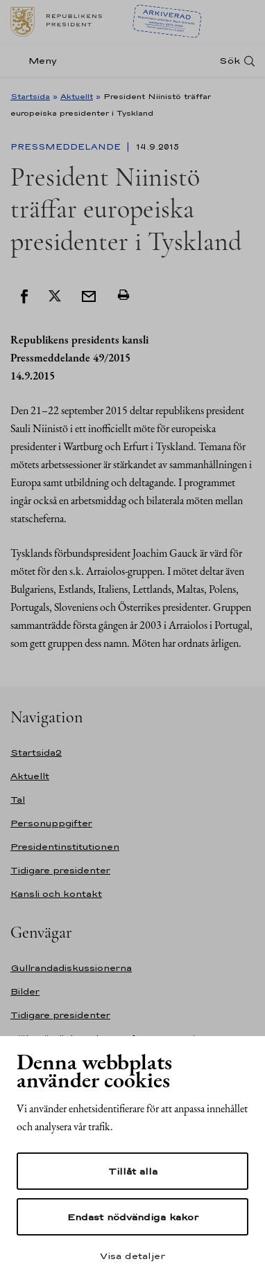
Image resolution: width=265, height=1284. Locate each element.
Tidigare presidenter (60, 870)
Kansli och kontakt (56, 894)
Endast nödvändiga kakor (132, 1217)
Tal (17, 799)
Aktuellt (76, 96)
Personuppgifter (51, 823)
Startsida (30, 96)
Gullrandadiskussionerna (71, 968)
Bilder (25, 991)
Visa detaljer (132, 1255)
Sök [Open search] (229, 60)
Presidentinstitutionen (64, 847)
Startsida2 (36, 752)
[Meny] (37, 60)
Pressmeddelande (66, 146)
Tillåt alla (132, 1171)
